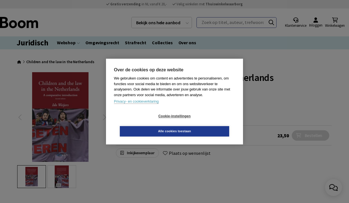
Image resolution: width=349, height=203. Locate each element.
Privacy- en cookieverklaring (136, 109)
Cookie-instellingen (141, 124)
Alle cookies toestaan (208, 123)
